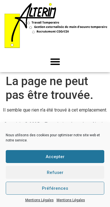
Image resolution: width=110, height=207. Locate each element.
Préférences (55, 188)
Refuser (55, 172)
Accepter (55, 156)
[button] (55, 61)
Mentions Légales (39, 200)
